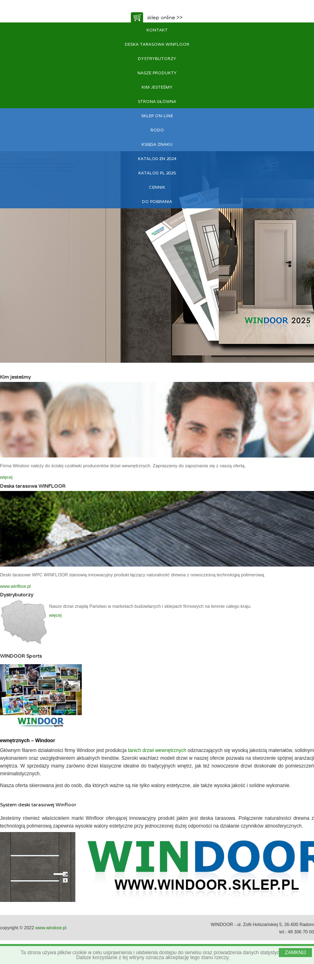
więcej (6, 477)
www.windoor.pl (50, 927)
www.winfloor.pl (15, 586)
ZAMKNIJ (295, 952)
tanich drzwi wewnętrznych (157, 750)
